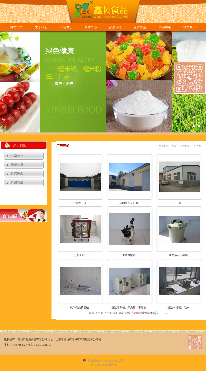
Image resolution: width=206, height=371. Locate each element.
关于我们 (41, 27)
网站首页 (16, 27)
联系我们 (189, 27)
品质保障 (115, 27)
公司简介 (17, 156)
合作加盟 (140, 27)
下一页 (108, 312)
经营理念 (17, 173)
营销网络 (165, 27)
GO (167, 312)
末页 (115, 312)
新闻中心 (90, 27)
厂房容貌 (17, 182)
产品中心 (66, 27)
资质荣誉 (17, 164)
